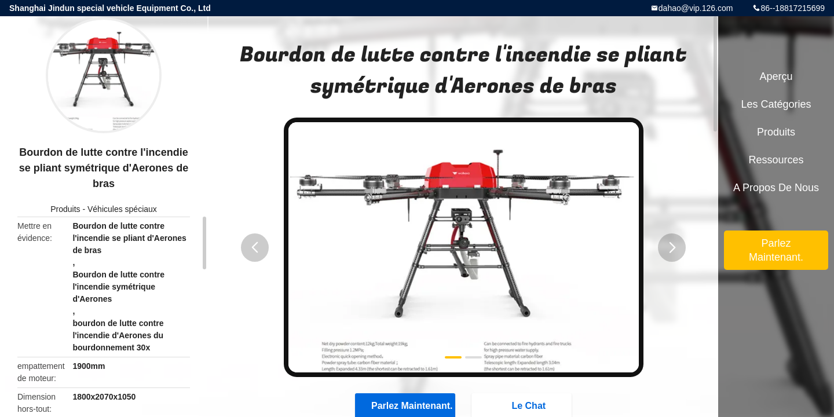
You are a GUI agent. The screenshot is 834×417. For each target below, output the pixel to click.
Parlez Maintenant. (776, 250)
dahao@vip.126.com (696, 8)
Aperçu (775, 76)
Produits (65, 209)
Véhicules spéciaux (122, 209)
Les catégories (776, 104)
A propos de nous (776, 187)
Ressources (775, 160)
